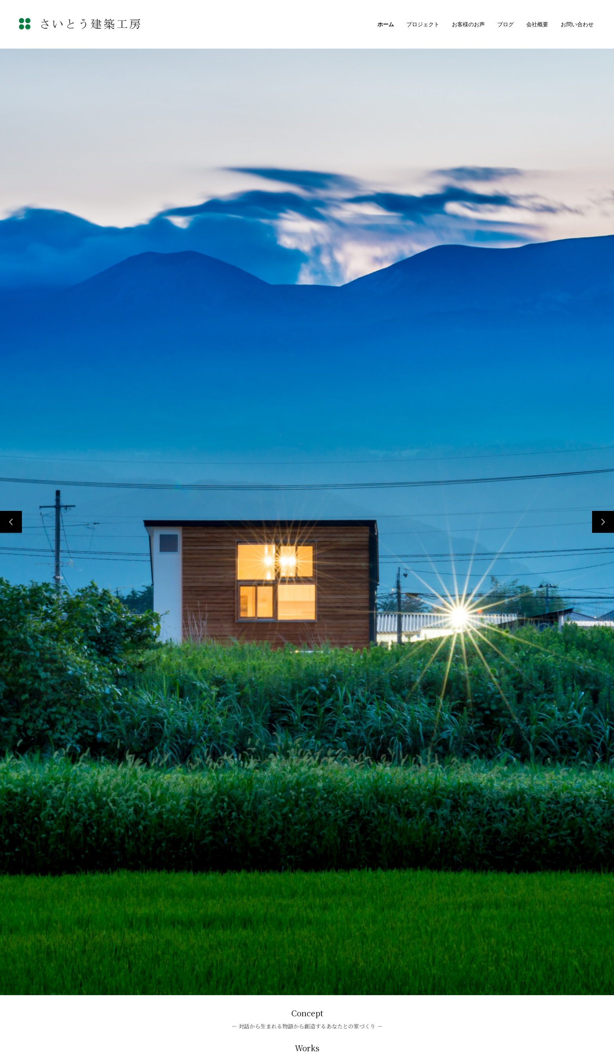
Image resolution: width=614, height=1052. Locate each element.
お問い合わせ (577, 24)
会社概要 (537, 24)
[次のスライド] (603, 522)
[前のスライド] (11, 522)
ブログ (505, 24)
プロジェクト (422, 24)
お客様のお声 (468, 24)
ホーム (385, 24)
